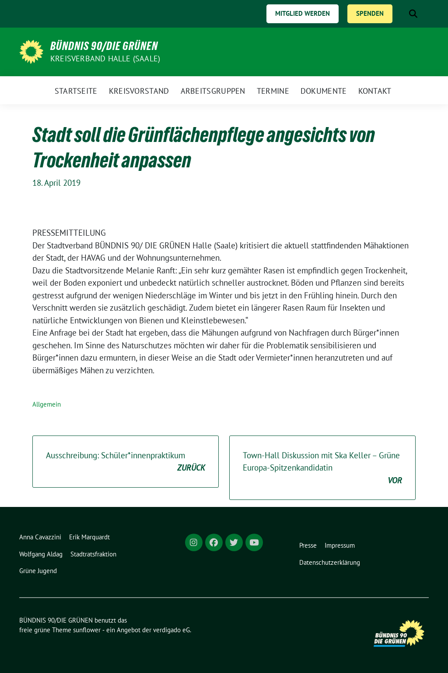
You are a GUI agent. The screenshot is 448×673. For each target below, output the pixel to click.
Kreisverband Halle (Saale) (105, 58)
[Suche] (401, 14)
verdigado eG (171, 630)
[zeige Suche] (413, 14)
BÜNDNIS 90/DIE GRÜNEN (104, 46)
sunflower (87, 630)
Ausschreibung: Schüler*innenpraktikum (125, 462)
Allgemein (46, 404)
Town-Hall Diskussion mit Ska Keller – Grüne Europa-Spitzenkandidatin (322, 468)
